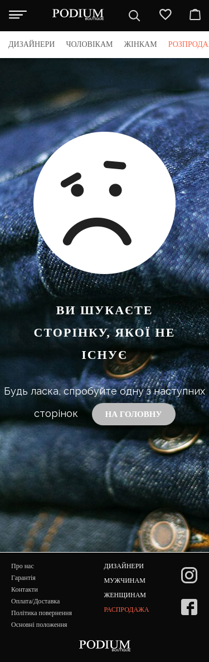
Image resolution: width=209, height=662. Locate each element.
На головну (133, 414)
